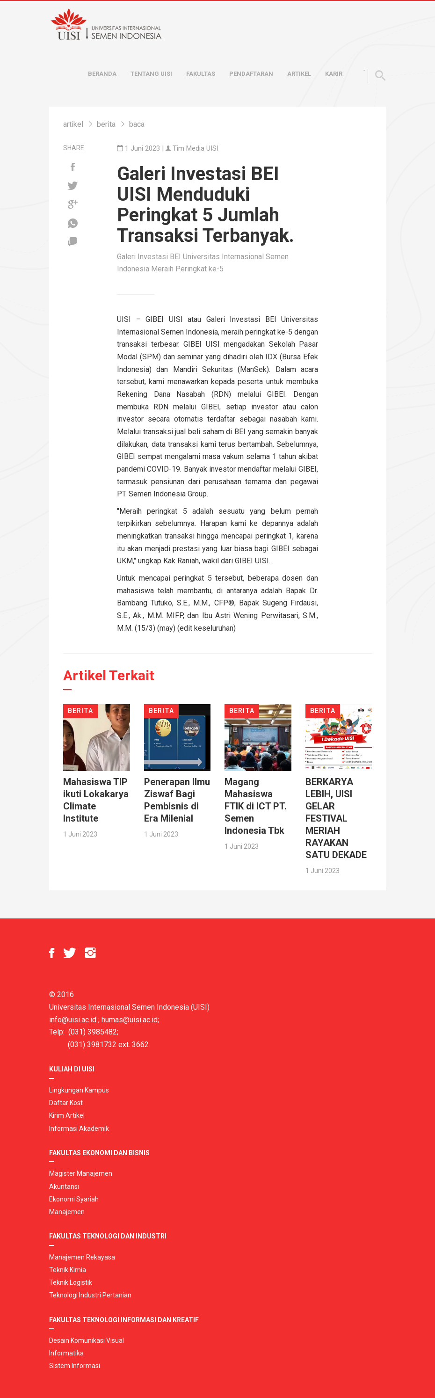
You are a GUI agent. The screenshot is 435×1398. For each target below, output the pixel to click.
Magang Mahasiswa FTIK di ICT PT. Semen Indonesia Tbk (256, 806)
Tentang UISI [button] (151, 73)
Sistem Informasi (74, 1365)
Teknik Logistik (70, 1282)
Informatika (66, 1353)
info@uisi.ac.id (72, 1019)
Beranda (102, 73)
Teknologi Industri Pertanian (90, 1295)
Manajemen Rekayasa (82, 1257)
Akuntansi (64, 1186)
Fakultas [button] (200, 73)
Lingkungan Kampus (79, 1090)
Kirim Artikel (67, 1115)
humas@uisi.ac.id (130, 1019)
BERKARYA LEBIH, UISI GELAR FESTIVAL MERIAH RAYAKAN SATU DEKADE (336, 818)
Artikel (299, 73)
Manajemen (67, 1212)
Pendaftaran (251, 73)
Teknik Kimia (67, 1270)
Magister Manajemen (80, 1173)
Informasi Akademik (79, 1128)
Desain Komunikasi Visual (86, 1340)
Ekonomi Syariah (74, 1199)
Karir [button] (333, 73)
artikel (73, 124)
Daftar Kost (66, 1103)
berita (106, 124)
